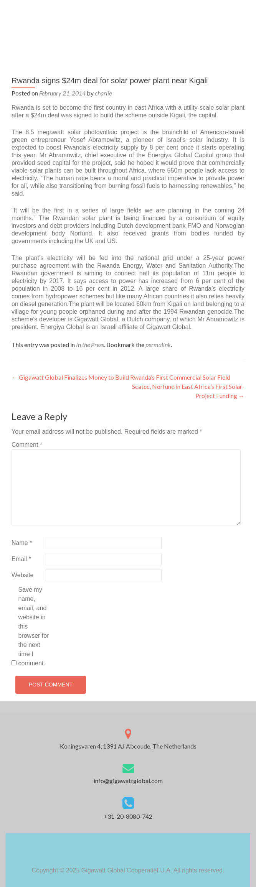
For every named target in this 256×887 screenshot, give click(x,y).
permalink (158, 344)
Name (22, 543)
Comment (27, 444)
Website (23, 575)
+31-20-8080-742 (128, 816)
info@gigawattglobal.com (128, 780)
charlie (103, 93)
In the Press (90, 344)
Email (21, 559)
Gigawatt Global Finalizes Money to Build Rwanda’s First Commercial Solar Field (121, 377)
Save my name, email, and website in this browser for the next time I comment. (33, 626)
